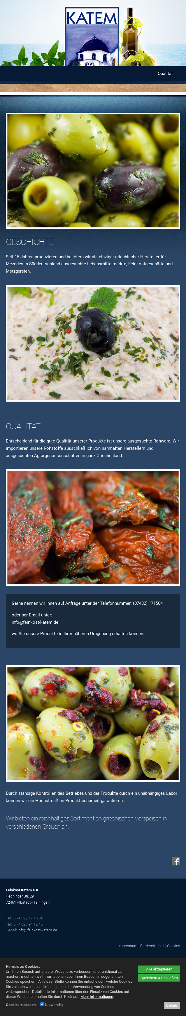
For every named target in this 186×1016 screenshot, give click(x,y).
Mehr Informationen (96, 996)
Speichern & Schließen (159, 978)
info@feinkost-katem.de (37, 930)
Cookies (173, 946)
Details (172, 1005)
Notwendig (51, 1005)
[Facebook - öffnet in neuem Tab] (175, 864)
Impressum (128, 946)
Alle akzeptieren (159, 969)
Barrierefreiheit (152, 946)
